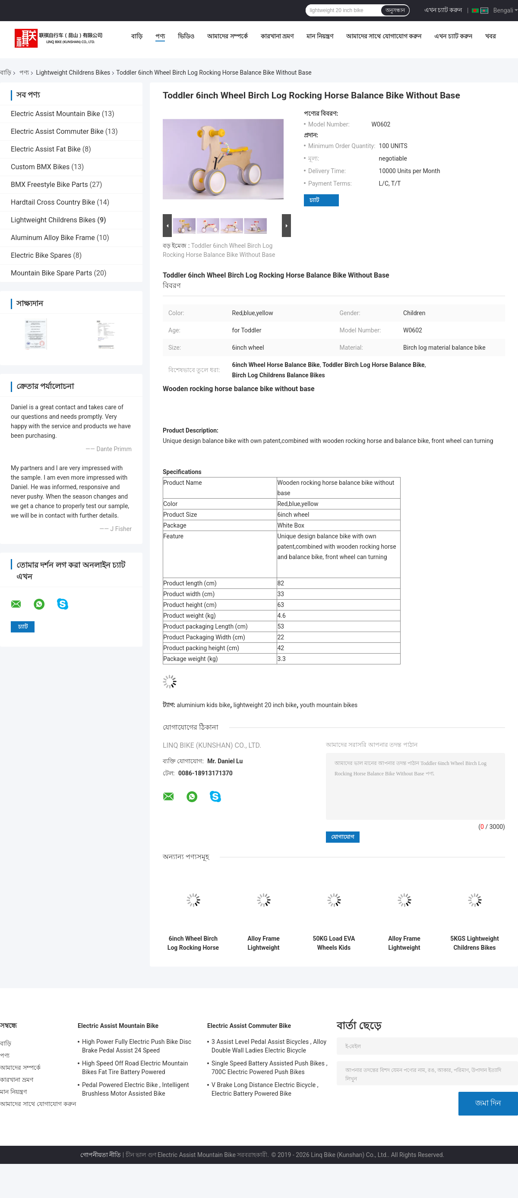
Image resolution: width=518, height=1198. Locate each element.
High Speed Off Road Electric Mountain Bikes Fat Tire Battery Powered (135, 1067)
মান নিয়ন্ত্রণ (319, 36)
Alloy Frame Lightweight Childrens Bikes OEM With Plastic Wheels (263, 943)
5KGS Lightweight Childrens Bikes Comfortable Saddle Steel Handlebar (474, 943)
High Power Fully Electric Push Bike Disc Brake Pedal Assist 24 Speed (136, 1046)
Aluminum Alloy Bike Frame (53, 238)
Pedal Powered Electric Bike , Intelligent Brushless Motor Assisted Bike (135, 1089)
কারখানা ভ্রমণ (277, 36)
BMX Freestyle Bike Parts (49, 184)
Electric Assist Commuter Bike (57, 131)
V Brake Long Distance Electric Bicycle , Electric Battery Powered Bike (265, 1089)
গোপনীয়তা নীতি (100, 1154)
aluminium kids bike (203, 705)
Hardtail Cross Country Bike (53, 202)
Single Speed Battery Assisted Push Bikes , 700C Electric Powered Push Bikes (270, 1067)
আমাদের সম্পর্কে (227, 36)
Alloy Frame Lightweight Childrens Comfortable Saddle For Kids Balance (404, 943)
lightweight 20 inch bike (265, 705)
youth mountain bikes (328, 705)
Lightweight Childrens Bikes (73, 72)
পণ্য (160, 36)
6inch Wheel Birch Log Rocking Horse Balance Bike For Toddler (193, 943)
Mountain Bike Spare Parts (51, 273)
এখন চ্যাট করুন (443, 9)
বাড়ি (136, 36)
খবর (490, 36)
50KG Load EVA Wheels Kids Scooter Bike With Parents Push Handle (334, 943)
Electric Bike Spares (41, 255)
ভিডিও (186, 36)
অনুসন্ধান (395, 10)
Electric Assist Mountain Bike (55, 114)
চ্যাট (314, 200)
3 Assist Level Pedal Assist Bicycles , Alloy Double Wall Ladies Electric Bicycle (269, 1046)
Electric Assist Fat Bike (46, 149)
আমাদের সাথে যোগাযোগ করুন (383, 36)
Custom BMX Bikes (40, 167)
